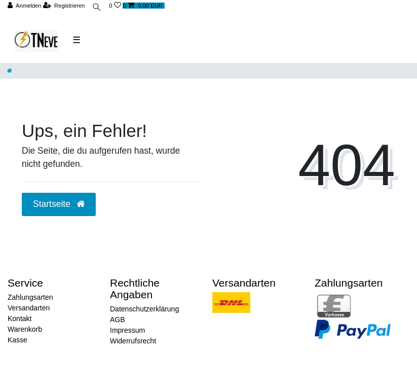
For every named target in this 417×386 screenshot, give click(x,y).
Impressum (127, 330)
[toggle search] (97, 8)
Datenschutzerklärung (144, 309)
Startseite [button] (59, 204)
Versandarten (29, 308)
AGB (117, 319)
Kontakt (19, 318)
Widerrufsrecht (133, 341)
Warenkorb (25, 329)
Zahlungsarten (30, 297)
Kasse (17, 340)
